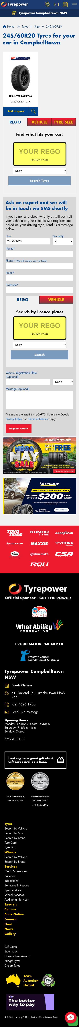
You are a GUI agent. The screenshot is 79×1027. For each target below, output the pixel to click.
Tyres (8, 824)
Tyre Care (11, 843)
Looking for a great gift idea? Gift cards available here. (36, 760)
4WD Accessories (16, 871)
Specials (11, 904)
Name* (10, 248)
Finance (10, 919)
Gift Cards (11, 947)
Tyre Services (13, 890)
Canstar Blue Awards (17, 956)
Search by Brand (15, 838)
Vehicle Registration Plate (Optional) (21, 375)
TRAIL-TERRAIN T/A (20, 96)
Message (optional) (17, 389)
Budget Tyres (12, 961)
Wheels (10, 852)
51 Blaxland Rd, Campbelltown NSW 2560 (38, 695)
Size (8, 236)
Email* (10, 273)
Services (11, 866)
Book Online (14, 914)
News (9, 929)
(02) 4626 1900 (23, 704)
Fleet (8, 924)
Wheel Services (14, 895)
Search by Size (14, 833)
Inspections (11, 881)
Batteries (10, 876)
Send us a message (25, 712)
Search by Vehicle (16, 828)
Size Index (11, 951)
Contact (10, 909)
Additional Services (17, 900)
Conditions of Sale (48, 1017)
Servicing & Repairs (17, 885)
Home (8, 26)
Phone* (26, 261)
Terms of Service (38, 419)
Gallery (10, 934)
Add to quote (16, 111)
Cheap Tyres (12, 966)
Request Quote (18, 428)
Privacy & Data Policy (26, 1017)
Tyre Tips (10, 847)
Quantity (58, 236)
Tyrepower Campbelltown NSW (39, 13)
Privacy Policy (14, 419)
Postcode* (12, 285)
